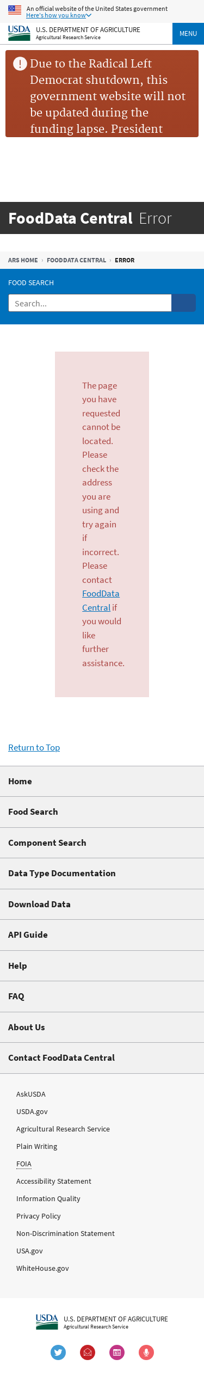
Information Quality (48, 1198)
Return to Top (34, 747)
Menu (188, 33)
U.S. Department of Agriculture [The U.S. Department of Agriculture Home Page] (88, 29)
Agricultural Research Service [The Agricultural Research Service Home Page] (68, 37)
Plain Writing (36, 1146)
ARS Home (23, 260)
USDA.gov (32, 1111)
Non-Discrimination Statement (65, 1233)
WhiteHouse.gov (42, 1268)
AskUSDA (31, 1094)
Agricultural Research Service (63, 1129)
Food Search (31, 282)
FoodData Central (76, 260)
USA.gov (29, 1250)
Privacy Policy (38, 1216)
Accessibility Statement (53, 1181)
